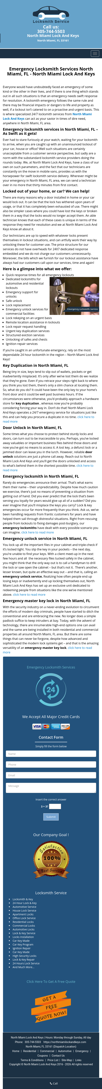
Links (78, 1060)
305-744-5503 (51, 31)
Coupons (42, 1055)
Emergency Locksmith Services (51, 667)
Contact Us (58, 1055)
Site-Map (67, 1060)
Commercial (47, 1051)
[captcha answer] (55, 806)
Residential (29, 1051)
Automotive (65, 1051)
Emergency (81, 1051)
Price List (53, 1060)
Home (15, 1051)
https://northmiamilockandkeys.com (65, 1042)
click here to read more (37, 532)
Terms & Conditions (32, 1060)
